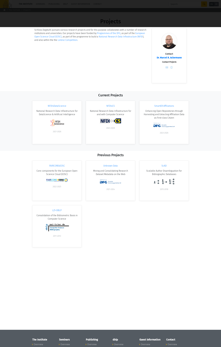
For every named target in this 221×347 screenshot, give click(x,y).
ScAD (164, 165)
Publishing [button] (54, 4)
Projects (27, 10)
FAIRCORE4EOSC (57, 165)
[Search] (185, 4)
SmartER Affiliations (164, 106)
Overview (38, 344)
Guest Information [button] (80, 4)
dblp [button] (65, 4)
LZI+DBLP (57, 210)
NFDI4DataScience (57, 106)
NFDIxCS (110, 106)
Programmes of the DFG (109, 33)
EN (211, 4)
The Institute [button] (25, 4)
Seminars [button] (40, 4)
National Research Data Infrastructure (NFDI (121, 36)
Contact (97, 4)
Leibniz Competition (67, 40)
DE (216, 4)
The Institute (14, 10)
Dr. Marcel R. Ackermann (169, 57)
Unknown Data (110, 165)
